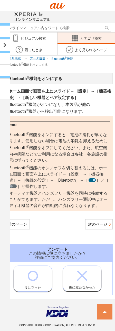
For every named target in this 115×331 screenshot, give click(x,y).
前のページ (17, 224)
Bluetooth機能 (62, 59)
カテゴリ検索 (11, 58)
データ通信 (37, 58)
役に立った (32, 278)
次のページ (97, 224)
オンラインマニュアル (32, 16)
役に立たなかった (82, 277)
